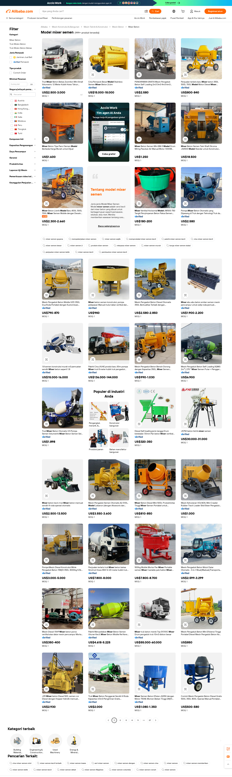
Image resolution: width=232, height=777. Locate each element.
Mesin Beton (122, 26)
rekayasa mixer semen (126, 245)
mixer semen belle (19, 770)
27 (150, 720)
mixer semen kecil (85, 252)
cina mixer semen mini (21, 763)
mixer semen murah (152, 245)
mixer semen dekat (67, 770)
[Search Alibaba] (91, 11)
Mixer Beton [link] (139, 26)
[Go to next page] (155, 720)
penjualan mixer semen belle (56, 252)
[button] (144, 11)
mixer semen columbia (122, 770)
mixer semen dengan (126, 763)
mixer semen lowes (77, 763)
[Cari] (154, 11)
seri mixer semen (101, 763)
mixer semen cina (151, 763)
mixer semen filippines (94, 770)
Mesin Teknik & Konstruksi (99, 26)
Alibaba (44, 26)
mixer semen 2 (75, 245)
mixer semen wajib (112, 239)
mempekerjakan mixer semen (83, 239)
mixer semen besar (52, 245)
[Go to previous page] (108, 720)
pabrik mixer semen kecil (176, 239)
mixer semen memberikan (198, 763)
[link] (228, 749)
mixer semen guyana (53, 239)
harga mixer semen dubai (180, 245)
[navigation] (22, 374)
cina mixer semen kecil (205, 239)
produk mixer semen (99, 245)
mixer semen (173, 763)
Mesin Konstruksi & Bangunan (67, 26)
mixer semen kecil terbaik (49, 763)
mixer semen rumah (148, 770)
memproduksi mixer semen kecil (143, 239)
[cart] (182, 11)
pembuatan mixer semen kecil (114, 252)
